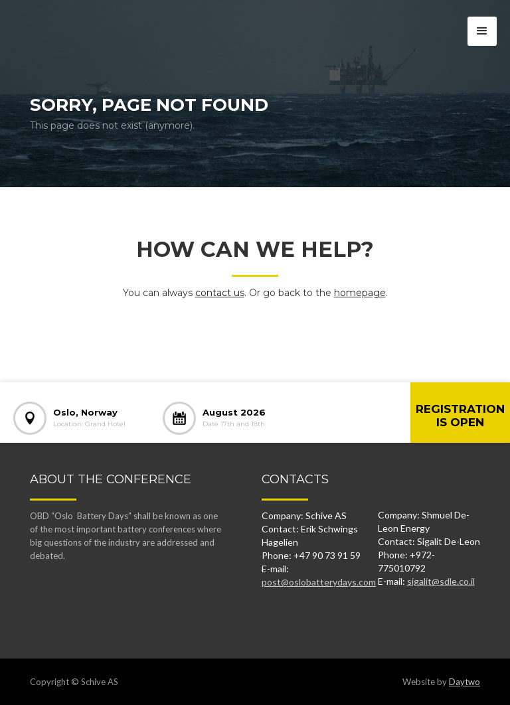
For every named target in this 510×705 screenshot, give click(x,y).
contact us (219, 293)
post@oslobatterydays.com (319, 582)
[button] (482, 31)
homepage (360, 293)
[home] (68, 23)
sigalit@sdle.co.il (441, 581)
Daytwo (464, 681)
